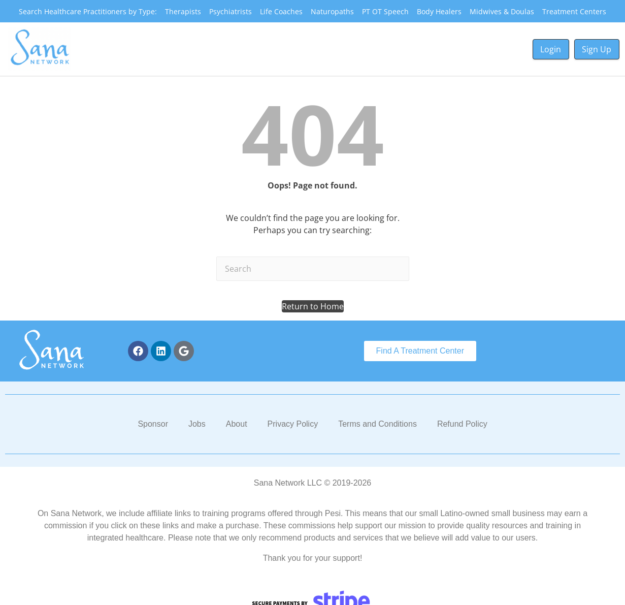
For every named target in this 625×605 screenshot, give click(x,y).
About (236, 424)
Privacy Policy (293, 424)
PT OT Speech (385, 11)
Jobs (197, 424)
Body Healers (439, 11)
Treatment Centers (574, 11)
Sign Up (596, 49)
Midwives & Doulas (502, 11)
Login (550, 49)
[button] (313, 306)
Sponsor (153, 424)
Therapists (183, 11)
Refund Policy (462, 424)
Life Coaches (281, 11)
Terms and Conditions (377, 424)
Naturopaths (332, 11)
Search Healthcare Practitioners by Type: (88, 11)
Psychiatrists (230, 11)
